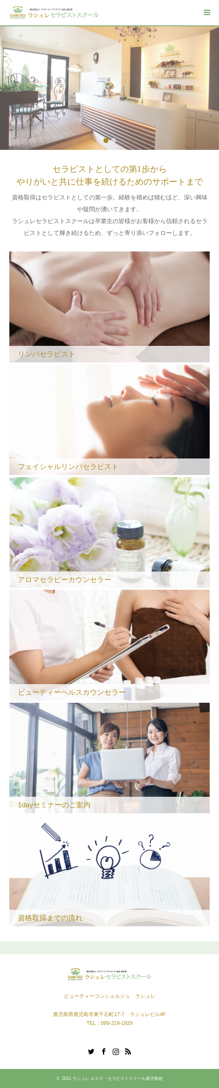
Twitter (91, 1050)
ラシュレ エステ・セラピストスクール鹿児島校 (117, 1078)
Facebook (103, 1050)
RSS (128, 1050)
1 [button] (105, 140)
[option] (109, 88)
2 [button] (113, 140)
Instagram (115, 1050)
